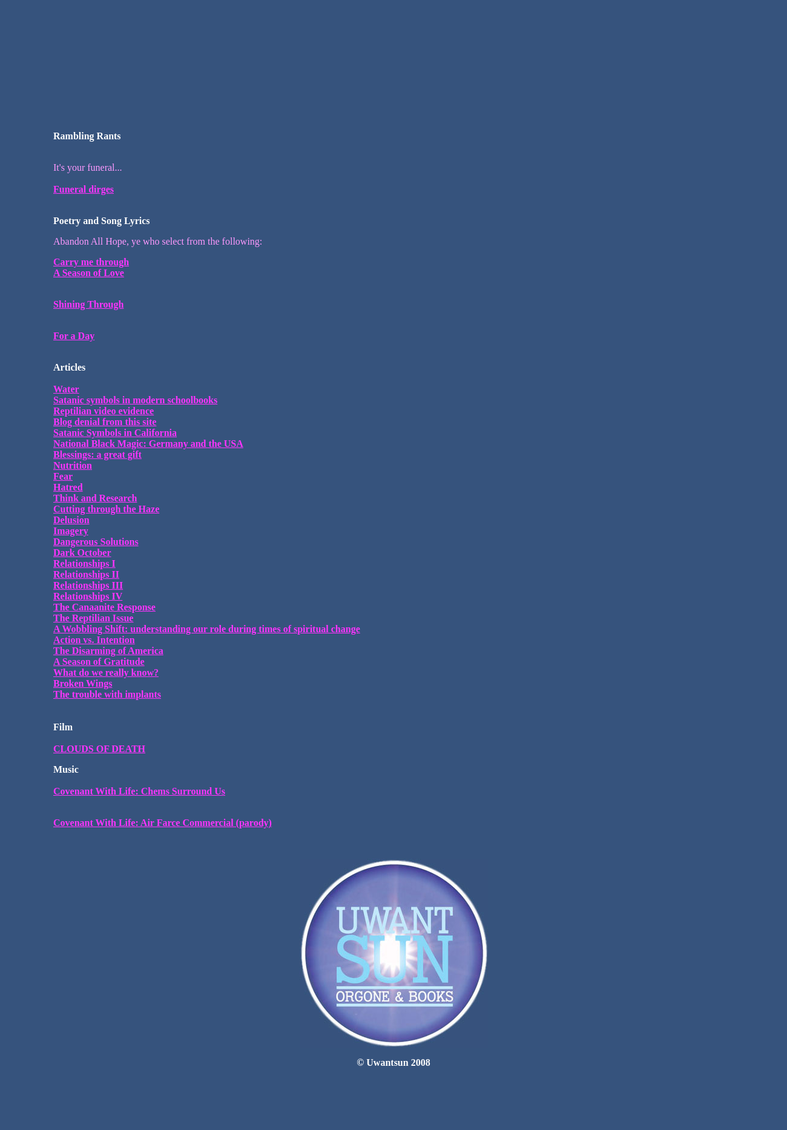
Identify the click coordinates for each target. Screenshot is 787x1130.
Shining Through (88, 304)
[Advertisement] (393, 32)
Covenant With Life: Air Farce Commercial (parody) (162, 823)
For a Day (73, 336)
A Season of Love (88, 273)
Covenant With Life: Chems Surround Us (139, 791)
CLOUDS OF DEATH (99, 749)
